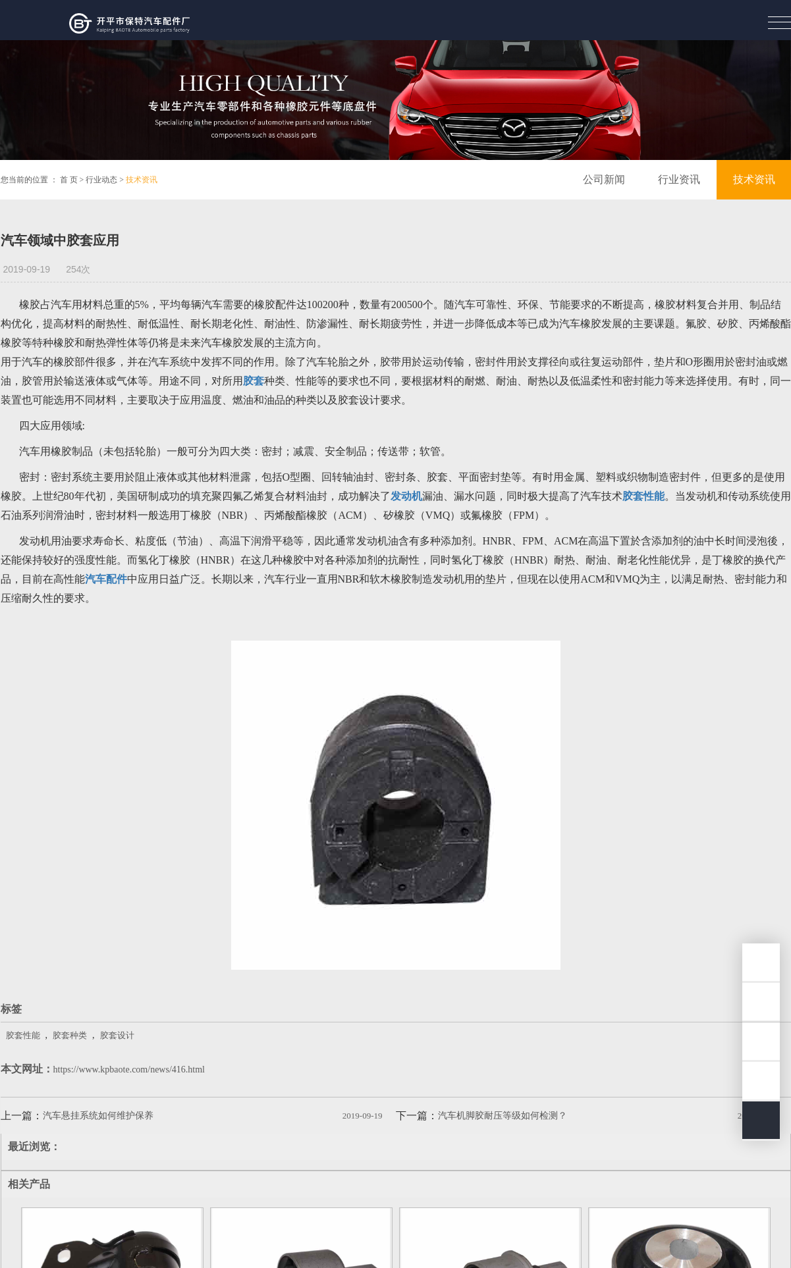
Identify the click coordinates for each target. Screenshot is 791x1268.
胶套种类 (70, 1035)
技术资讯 (141, 179)
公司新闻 (604, 179)
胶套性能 (23, 1035)
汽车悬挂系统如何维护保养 (98, 1116)
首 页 (69, 179)
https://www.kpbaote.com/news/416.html (129, 1069)
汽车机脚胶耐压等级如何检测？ (502, 1116)
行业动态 (101, 179)
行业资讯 (679, 179)
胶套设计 (117, 1035)
